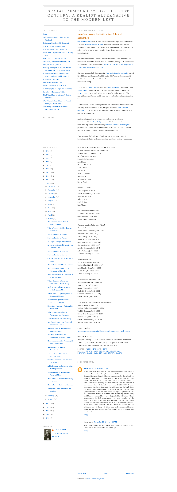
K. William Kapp (92, 87)
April (50, 215)
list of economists (93, 351)
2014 (48, 183)
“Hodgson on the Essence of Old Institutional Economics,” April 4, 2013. (104, 331)
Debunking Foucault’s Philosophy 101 (57, 61)
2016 (48, 176)
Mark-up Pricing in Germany (58, 234)
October (51, 193)
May (50, 211)
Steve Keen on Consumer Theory (59, 318)
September (52, 197)
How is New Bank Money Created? (60, 265)
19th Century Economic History (54, 58)
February (51, 396)
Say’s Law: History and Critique (54, 92)
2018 (48, 169)
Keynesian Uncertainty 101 (53, 82)
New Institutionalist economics (117, 73)
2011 (48, 411)
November (52, 190)
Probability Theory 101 (51, 79)
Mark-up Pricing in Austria (57, 255)
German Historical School (93, 44)
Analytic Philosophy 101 (52, 64)
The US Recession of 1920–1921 (55, 86)
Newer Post (82, 474)
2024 (48, 154)
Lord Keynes (60, 430)
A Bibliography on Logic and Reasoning (57, 89)
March (50, 219)
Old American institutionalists (108, 353)
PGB (86, 368)
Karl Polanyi (82, 90)
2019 (48, 165)
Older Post (130, 474)
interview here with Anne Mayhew (118, 125)
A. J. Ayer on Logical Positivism (59, 241)
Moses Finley (82, 93)
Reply (86, 415)
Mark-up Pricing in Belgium (58, 251)
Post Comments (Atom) (95, 479)
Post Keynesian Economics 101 (54, 46)
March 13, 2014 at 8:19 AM (98, 368)
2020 (48, 162)
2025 (48, 151)
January (51, 399)
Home (106, 474)
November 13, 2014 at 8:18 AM (105, 422)
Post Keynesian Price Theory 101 (55, 49)
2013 (48, 404)
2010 (48, 414)
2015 (48, 180)
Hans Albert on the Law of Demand (60, 385)
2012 (48, 407)
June (50, 208)
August (51, 201)
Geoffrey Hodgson (96, 122)
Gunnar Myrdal (114, 87)
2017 (48, 172)
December (52, 186)
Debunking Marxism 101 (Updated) (56, 43)
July (49, 204)
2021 (48, 158)
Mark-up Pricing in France (57, 238)
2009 (48, 418)
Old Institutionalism (85, 41)
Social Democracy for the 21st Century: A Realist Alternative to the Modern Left (89, 15)
